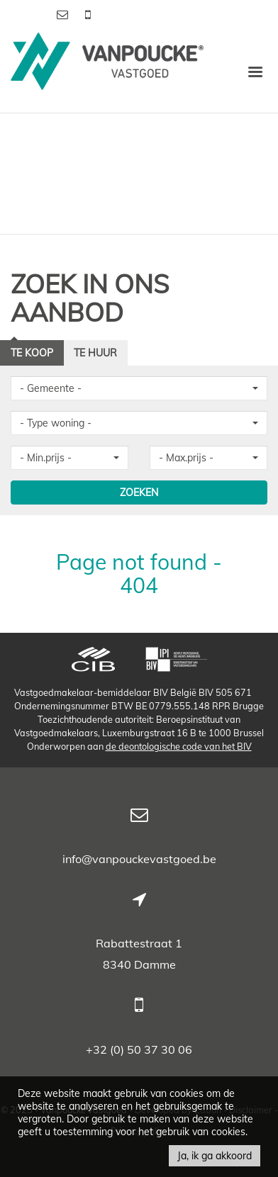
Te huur (95, 353)
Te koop (32, 353)
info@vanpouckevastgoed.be (139, 859)
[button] (139, 388)
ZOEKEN (139, 492)
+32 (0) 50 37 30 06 (139, 1049)
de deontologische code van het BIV (179, 746)
